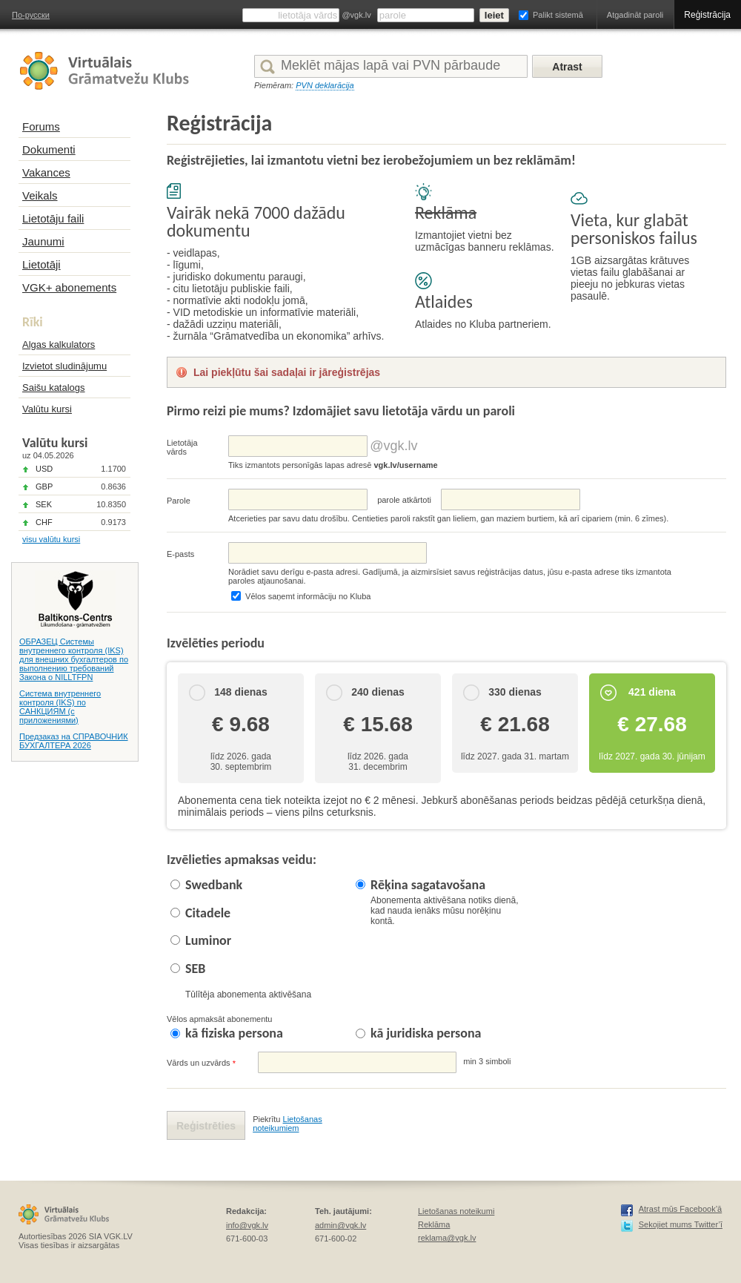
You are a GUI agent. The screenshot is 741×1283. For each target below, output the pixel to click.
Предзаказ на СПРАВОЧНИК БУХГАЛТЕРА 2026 (73, 741)
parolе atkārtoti (404, 499)
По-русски (31, 14)
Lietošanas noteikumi (456, 1211)
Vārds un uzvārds (201, 1063)
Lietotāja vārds (182, 447)
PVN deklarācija (324, 85)
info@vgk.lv (247, 1225)
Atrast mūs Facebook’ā (680, 1208)
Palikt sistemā (558, 14)
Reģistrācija (707, 15)
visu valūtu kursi (51, 539)
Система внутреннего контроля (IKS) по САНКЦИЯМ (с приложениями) (60, 707)
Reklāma (434, 1224)
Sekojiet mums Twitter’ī (680, 1224)
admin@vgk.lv (340, 1225)
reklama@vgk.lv (447, 1237)
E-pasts (180, 554)
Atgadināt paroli (635, 14)
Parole (178, 500)
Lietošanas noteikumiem (287, 1123)
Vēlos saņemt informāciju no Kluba (307, 596)
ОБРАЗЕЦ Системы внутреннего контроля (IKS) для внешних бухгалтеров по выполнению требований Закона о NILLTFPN (73, 659)
